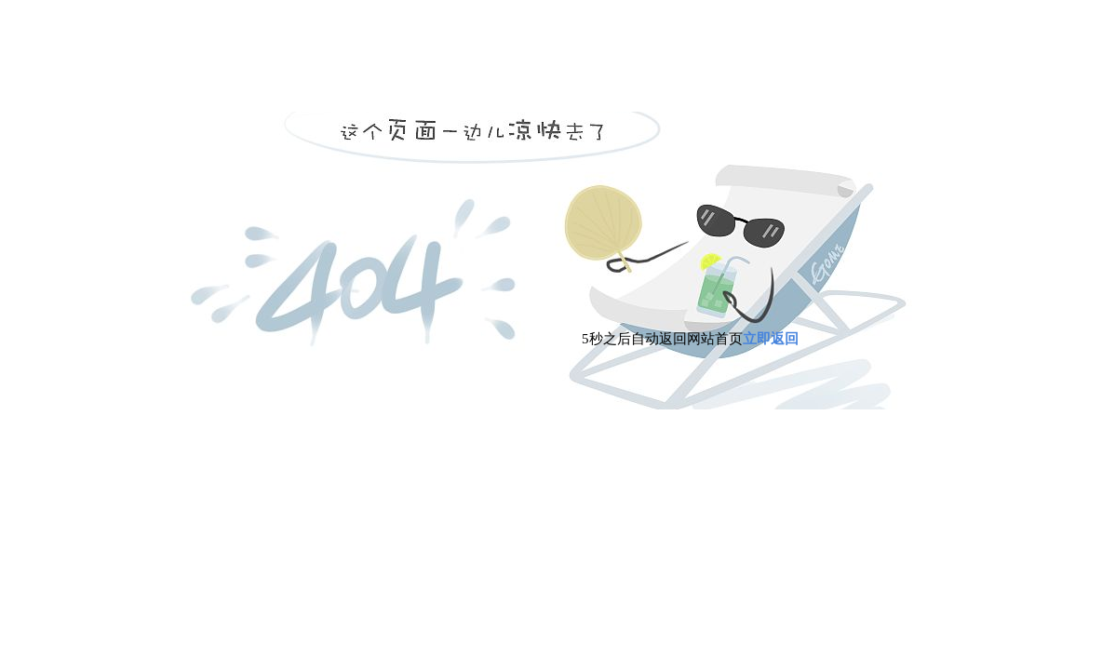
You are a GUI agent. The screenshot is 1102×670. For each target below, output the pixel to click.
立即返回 (771, 338)
